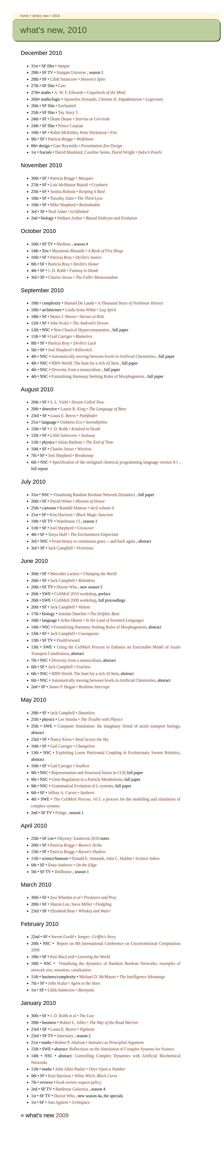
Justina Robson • (77, 191)
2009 (62, 1115)
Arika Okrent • (102, 620)
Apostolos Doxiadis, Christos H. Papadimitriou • (113, 99)
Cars (62, 85)
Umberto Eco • (83, 422)
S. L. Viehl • (77, 402)
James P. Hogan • (79, 687)
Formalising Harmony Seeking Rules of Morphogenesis (98, 376)
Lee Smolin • (90, 719)
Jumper (64, 66)
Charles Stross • (82, 277)
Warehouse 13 (69, 521)
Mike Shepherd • (75, 205)
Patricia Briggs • (70, 139)
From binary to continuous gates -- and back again (94, 541)
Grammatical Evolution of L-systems (82, 786)
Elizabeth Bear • (80, 911)
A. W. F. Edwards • (89, 92)
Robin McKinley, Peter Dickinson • (83, 132)
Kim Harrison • (81, 514)
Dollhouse (63, 871)
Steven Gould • (83, 936)
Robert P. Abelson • (99, 1042)
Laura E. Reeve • (73, 415)
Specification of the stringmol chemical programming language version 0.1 (115, 462)
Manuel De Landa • (113, 303)
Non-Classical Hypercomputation (82, 330)
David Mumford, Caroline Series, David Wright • (108, 152)
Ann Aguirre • (68, 1102)
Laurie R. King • (93, 409)
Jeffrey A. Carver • (71, 792)
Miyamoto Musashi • (87, 251)
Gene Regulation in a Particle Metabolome (87, 779)
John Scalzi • (79, 323)
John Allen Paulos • (90, 1069)
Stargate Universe (72, 72)
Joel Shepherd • (70, 350)
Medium (64, 244)
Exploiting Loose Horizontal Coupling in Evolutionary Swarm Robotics (117, 752)
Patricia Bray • (75, 257)
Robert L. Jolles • (99, 1022)
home (25, 16)
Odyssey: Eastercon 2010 (79, 838)
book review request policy (78, 1082)
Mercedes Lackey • (83, 573)
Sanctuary (65, 1036)
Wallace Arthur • (97, 218)
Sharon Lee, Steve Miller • (80, 904)
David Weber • (77, 501)
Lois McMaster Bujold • (79, 185)
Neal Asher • (68, 211)
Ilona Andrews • (72, 865)
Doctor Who (67, 587)
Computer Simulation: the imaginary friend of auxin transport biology (118, 726)
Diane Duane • (80, 119)
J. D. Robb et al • (72, 1015)
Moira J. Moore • (77, 316)
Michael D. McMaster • (122, 976)
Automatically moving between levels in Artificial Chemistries (104, 356)
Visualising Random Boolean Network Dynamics (94, 494)
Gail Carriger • (71, 336)
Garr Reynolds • (87, 146)
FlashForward (68, 640)
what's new (41, 16)
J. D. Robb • (73, 270)
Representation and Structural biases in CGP (88, 772)
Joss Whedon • (83, 897)
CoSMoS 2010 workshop (75, 594)
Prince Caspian (70, 126)
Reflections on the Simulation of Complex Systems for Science (121, 1049)
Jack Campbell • (70, 548)
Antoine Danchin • (88, 614)
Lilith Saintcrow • (77, 79)
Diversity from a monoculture (77, 369)
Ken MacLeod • (80, 956)
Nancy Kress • (79, 739)
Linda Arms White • (90, 310)
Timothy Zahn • (76, 198)
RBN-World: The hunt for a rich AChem (86, 363)
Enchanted (67, 105)
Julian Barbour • (85, 442)
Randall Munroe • (87, 508)
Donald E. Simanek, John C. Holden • (116, 858)
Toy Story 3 (68, 112)
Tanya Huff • (83, 534)
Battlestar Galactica (72, 1089)
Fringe (61, 812)
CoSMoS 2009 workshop (75, 600)
